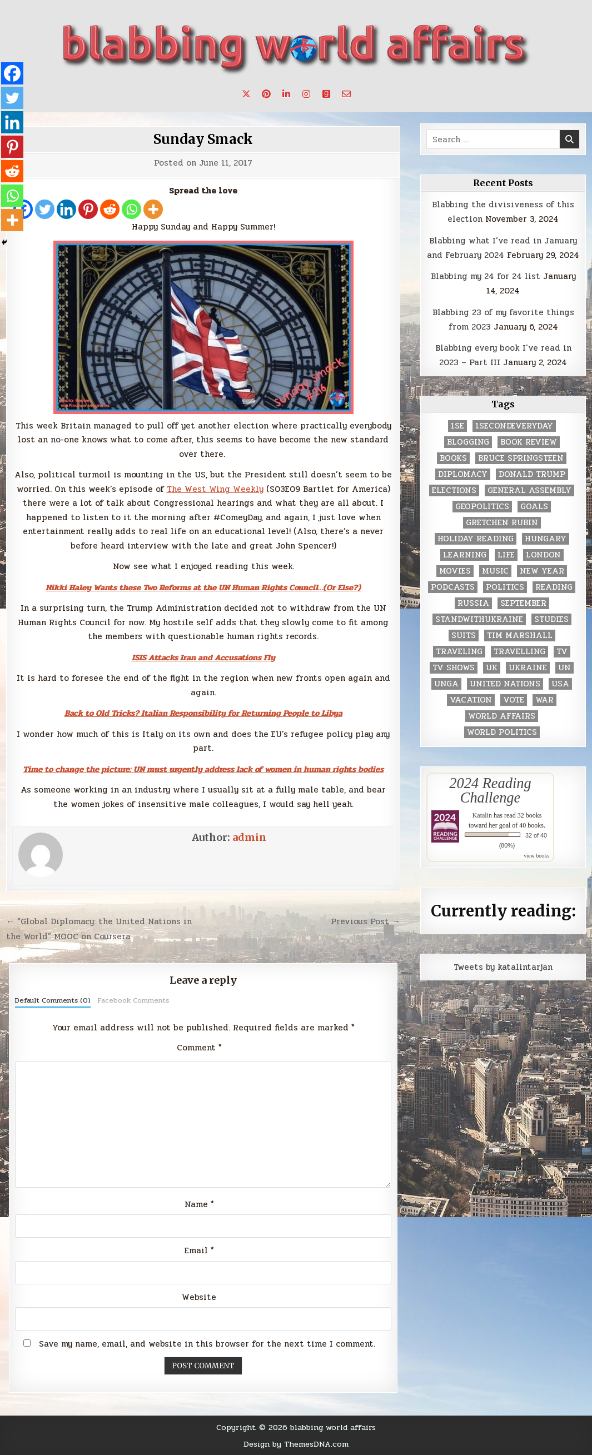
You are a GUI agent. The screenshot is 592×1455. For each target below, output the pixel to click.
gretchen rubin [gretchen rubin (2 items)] (502, 523)
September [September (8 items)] (523, 603)
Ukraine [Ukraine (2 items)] (528, 668)
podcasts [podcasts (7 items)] (453, 587)
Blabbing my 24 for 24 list (485, 276)
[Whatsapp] (131, 209)
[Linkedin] (66, 209)
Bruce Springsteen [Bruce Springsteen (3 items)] (521, 458)
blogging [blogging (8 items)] (468, 442)
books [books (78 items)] (453, 458)
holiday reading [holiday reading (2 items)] (475, 539)
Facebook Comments (133, 1000)
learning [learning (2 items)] (464, 555)
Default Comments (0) (53, 1000)
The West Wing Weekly (215, 489)
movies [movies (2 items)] (455, 571)
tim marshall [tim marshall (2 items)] (520, 635)
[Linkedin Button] (286, 94)
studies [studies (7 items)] (551, 619)
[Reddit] (110, 209)
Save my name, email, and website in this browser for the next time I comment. (207, 1344)
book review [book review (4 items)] (528, 442)
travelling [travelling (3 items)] (519, 651)
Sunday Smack (203, 139)
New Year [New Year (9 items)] (542, 571)
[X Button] (246, 94)
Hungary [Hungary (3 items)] (545, 539)
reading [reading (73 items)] (554, 587)
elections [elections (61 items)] (454, 490)
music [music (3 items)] (495, 571)
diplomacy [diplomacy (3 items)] (462, 474)
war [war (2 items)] (544, 700)
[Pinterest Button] (266, 94)
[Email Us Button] (346, 94)
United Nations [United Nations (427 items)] (505, 684)
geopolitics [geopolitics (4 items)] (482, 506)
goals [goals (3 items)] (534, 506)
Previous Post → (365, 921)
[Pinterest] (88, 209)
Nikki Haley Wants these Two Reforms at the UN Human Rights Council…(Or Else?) (203, 587)
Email (199, 1250)
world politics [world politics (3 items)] (502, 732)
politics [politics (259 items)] (505, 587)
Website (199, 1297)
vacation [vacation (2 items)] (471, 700)
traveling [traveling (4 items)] (459, 651)
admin (249, 837)
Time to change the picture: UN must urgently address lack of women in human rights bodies (203, 769)
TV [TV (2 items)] (562, 651)
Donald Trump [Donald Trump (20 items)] (532, 474)
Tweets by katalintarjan (503, 967)
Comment (199, 1047)
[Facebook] (12, 73)
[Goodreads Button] (326, 94)
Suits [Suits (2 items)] (463, 635)
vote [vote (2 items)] (513, 700)
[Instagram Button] (306, 94)
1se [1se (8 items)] (457, 426)
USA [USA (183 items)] (560, 684)
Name (199, 1204)
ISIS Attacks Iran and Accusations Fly (203, 657)
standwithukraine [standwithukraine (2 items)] (479, 619)
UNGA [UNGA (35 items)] (446, 684)
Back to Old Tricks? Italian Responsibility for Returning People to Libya (203, 713)
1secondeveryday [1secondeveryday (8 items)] (514, 426)
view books (536, 856)
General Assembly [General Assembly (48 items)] (529, 490)
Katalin (482, 815)
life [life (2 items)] (506, 555)
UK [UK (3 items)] (492, 668)
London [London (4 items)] (543, 555)
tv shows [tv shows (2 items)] (453, 668)
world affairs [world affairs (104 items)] (501, 716)
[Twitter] (44, 209)
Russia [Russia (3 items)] (473, 603)
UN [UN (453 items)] (564, 668)
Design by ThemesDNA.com (296, 1444)
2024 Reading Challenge (490, 790)
